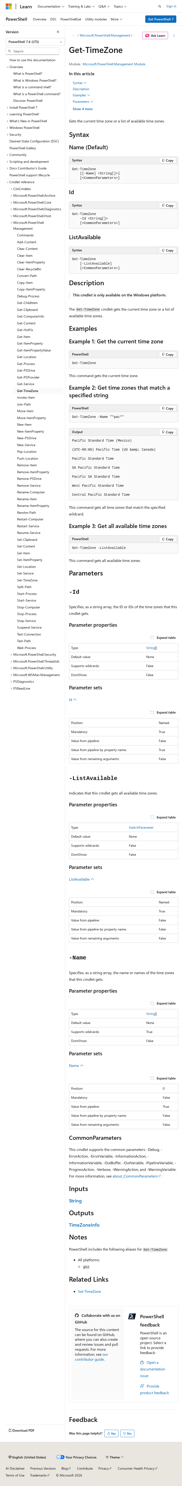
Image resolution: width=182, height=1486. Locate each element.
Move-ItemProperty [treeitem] (31, 418)
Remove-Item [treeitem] (27, 465)
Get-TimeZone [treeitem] (27, 390)
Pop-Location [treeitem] (26, 451)
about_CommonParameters (135, 1175)
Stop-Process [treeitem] (26, 614)
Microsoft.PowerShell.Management (105, 35)
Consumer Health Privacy (136, 1468)
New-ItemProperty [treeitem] (30, 431)
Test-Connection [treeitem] (29, 634)
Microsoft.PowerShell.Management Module (114, 64)
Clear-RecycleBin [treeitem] (29, 269)
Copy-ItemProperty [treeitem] (31, 289)
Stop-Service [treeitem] (26, 620)
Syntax (80, 83)
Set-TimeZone (89, 1291)
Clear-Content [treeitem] (27, 248)
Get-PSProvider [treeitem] (28, 377)
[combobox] (35, 42)
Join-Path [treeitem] (24, 404)
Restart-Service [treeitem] (28, 526)
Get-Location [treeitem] (26, 357)
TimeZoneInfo (84, 1224)
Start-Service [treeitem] (26, 600)
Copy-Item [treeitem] (25, 282)
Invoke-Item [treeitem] (26, 397)
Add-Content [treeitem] (26, 242)
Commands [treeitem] (25, 235)
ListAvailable (81, 879)
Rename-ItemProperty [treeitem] (33, 505)
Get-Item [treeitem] (23, 336)
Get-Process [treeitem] (26, 363)
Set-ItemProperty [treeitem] (29, 559)
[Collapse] (58, 32)
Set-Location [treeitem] (26, 566)
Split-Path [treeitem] (24, 586)
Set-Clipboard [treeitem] (27, 539)
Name (76, 1065)
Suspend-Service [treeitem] (29, 627)
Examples (81, 95)
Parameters (83, 101)
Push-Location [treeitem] (27, 458)
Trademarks (38, 1475)
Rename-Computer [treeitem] (31, 492)
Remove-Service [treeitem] (29, 485)
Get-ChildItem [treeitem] (27, 302)
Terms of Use (15, 1475)
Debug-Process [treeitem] (28, 296)
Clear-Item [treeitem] (24, 255)
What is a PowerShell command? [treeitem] (36, 94)
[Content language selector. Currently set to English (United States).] (27, 1457)
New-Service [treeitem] (26, 445)
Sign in (171, 6)
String (150, 647)
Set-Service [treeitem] (25, 573)
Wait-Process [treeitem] (26, 647)
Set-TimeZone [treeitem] (27, 580)
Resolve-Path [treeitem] (26, 512)
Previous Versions (43, 1468)
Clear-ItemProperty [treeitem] (31, 262)
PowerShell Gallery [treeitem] (22, 148)
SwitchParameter (141, 827)
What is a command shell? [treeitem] (32, 87)
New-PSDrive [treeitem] (26, 438)
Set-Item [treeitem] (23, 553)
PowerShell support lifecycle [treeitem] (29, 175)
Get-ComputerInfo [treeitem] (30, 316)
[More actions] (174, 35)
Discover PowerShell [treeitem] (27, 100)
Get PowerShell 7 (161, 19)
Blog (64, 1468)
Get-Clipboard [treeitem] (27, 309)
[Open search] (159, 6)
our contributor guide (91, 1357)
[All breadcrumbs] (73, 35)
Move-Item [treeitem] (25, 411)
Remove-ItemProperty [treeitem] (33, 472)
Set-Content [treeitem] (26, 546)
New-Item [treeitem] (24, 424)
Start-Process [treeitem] (27, 593)
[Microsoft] (9, 6)
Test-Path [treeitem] (24, 641)
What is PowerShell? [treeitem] (27, 73)
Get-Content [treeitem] (26, 323)
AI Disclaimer (15, 1468)
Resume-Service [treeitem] (28, 532)
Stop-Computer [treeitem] (28, 607)
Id (73, 699)
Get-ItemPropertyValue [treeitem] (34, 350)
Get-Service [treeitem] (25, 384)
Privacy (103, 1468)
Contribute (85, 1468)
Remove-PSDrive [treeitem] (29, 478)
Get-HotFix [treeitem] (25, 329)
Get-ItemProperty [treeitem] (30, 343)
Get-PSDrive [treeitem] (26, 370)
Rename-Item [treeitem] (27, 499)
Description (81, 89)
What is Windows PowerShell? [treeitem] (34, 80)
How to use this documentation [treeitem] (32, 60)
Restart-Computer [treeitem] (30, 519)
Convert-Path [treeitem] (27, 275)
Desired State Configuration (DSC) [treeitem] (34, 141)
